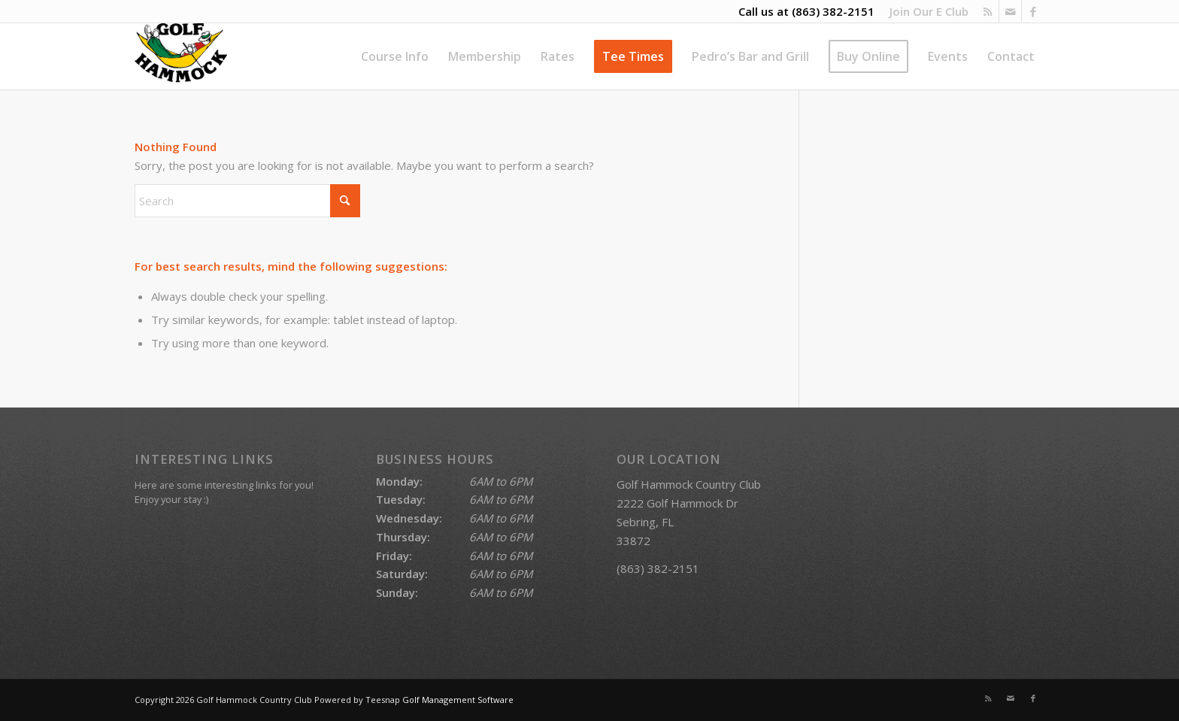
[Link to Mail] (1010, 11)
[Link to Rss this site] (988, 11)
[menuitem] (925, 11)
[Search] (247, 200)
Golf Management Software (458, 699)
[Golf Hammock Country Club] (181, 56)
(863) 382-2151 (833, 11)
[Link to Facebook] (1033, 11)
